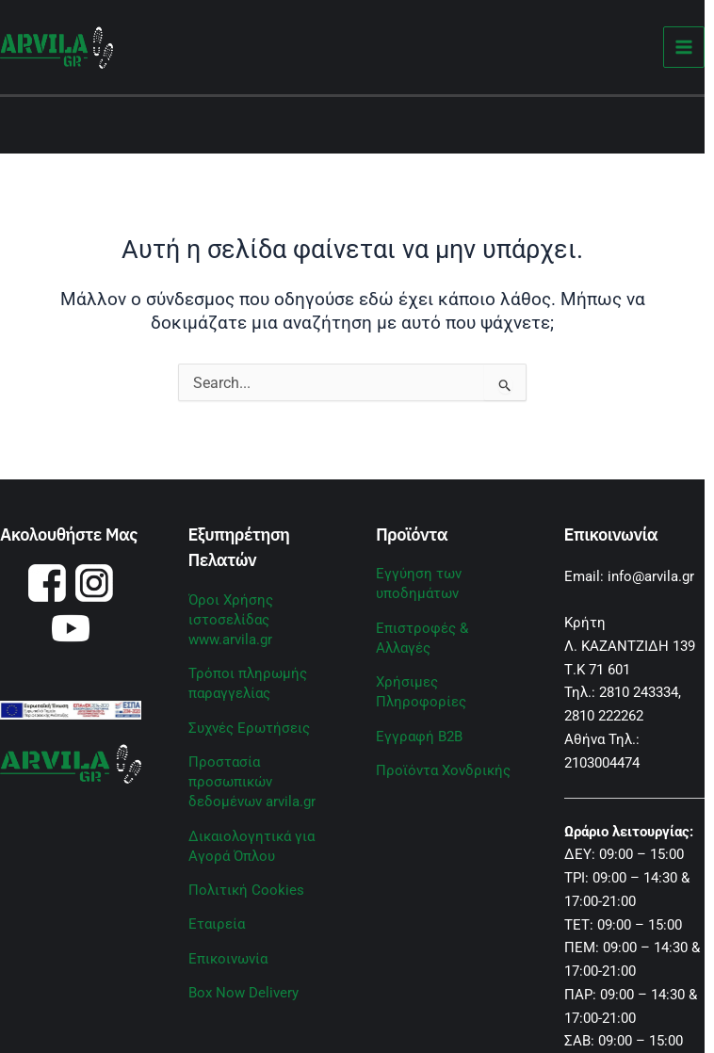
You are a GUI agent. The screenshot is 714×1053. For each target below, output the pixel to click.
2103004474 (602, 762)
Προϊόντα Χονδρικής (443, 770)
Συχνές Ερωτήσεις (249, 728)
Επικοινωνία (228, 958)
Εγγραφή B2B (419, 736)
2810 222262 (603, 715)
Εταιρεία (216, 923)
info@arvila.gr (651, 576)
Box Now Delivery (243, 992)
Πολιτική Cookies (246, 890)
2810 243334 (638, 692)
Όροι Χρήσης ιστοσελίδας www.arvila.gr (230, 619)
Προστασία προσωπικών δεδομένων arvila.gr (252, 781)
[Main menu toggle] (684, 47)
